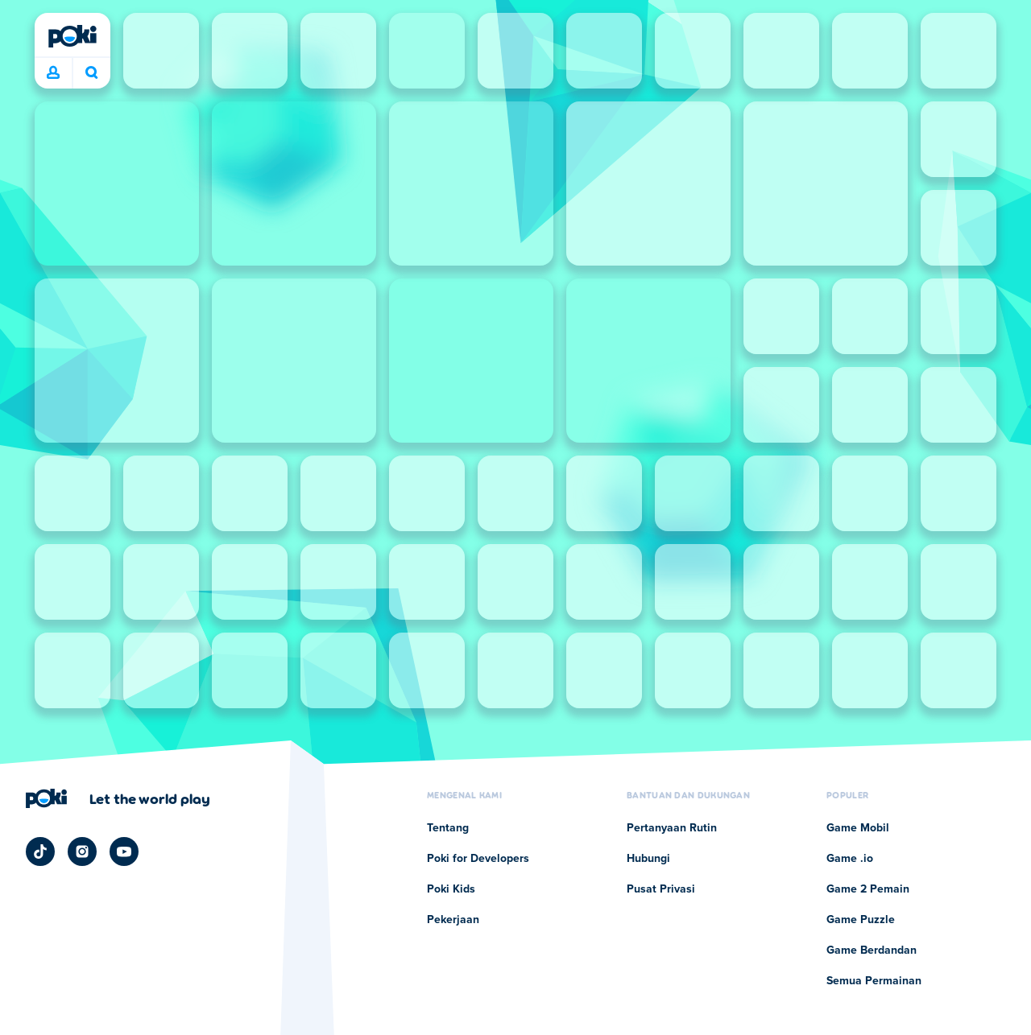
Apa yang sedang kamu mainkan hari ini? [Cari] (91, 72)
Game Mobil (857, 828)
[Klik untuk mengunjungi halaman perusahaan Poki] (118, 798)
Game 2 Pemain (867, 889)
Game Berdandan (871, 950)
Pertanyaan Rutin (672, 828)
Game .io (849, 858)
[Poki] (72, 36)
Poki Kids (451, 889)
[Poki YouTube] (124, 851)
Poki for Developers (478, 858)
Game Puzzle (860, 920)
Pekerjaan (453, 920)
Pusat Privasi (661, 889)
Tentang (448, 828)
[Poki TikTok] (40, 851)
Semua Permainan (873, 981)
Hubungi (648, 858)
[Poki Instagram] (82, 851)
